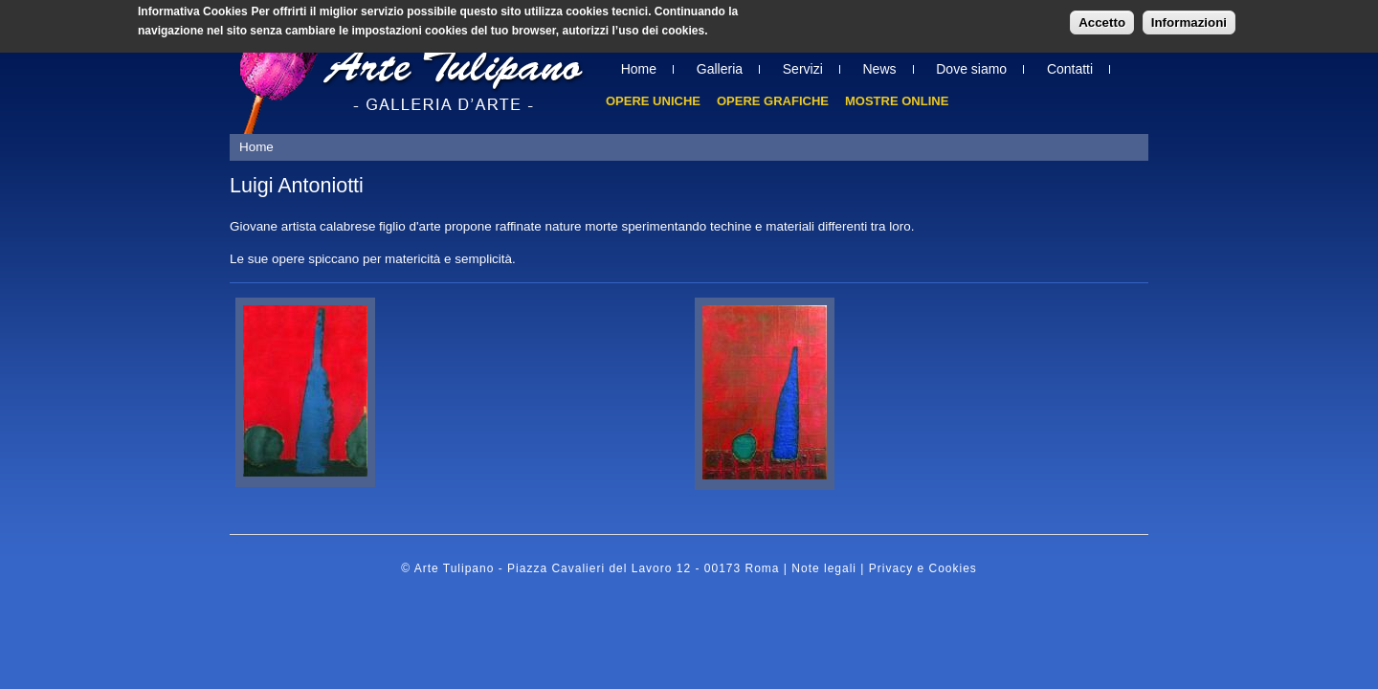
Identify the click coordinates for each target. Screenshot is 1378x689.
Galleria (720, 69)
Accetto (1101, 19)
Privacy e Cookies (923, 568)
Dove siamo (971, 69)
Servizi (803, 69)
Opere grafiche (773, 101)
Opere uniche (653, 101)
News (880, 69)
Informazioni (1189, 19)
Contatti (1070, 69)
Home (638, 69)
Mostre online (896, 101)
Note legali (823, 568)
